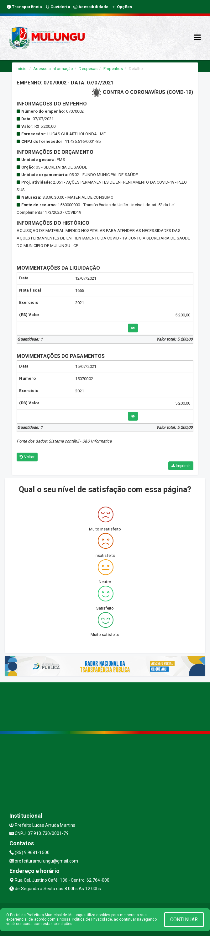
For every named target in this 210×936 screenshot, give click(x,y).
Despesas (88, 68)
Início (22, 68)
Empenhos (113, 68)
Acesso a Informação (53, 68)
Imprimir (180, 466)
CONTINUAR (184, 920)
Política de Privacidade (92, 919)
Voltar (27, 457)
